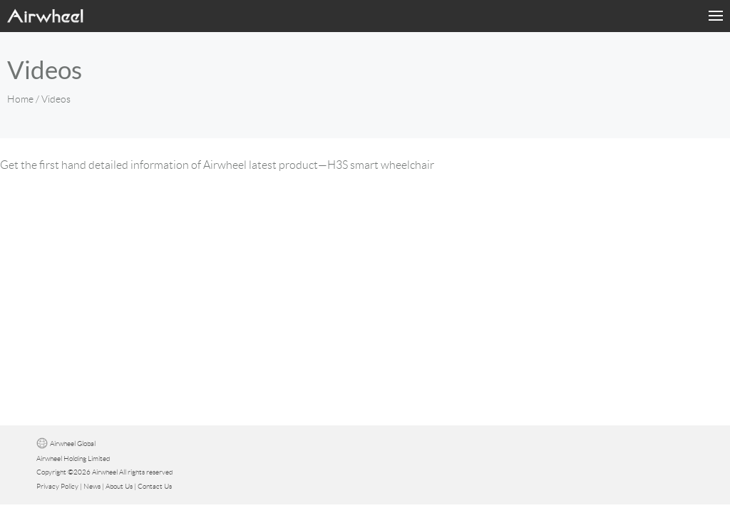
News (92, 486)
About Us (119, 486)
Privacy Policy (57, 486)
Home (20, 99)
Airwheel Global (73, 443)
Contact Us (155, 486)
